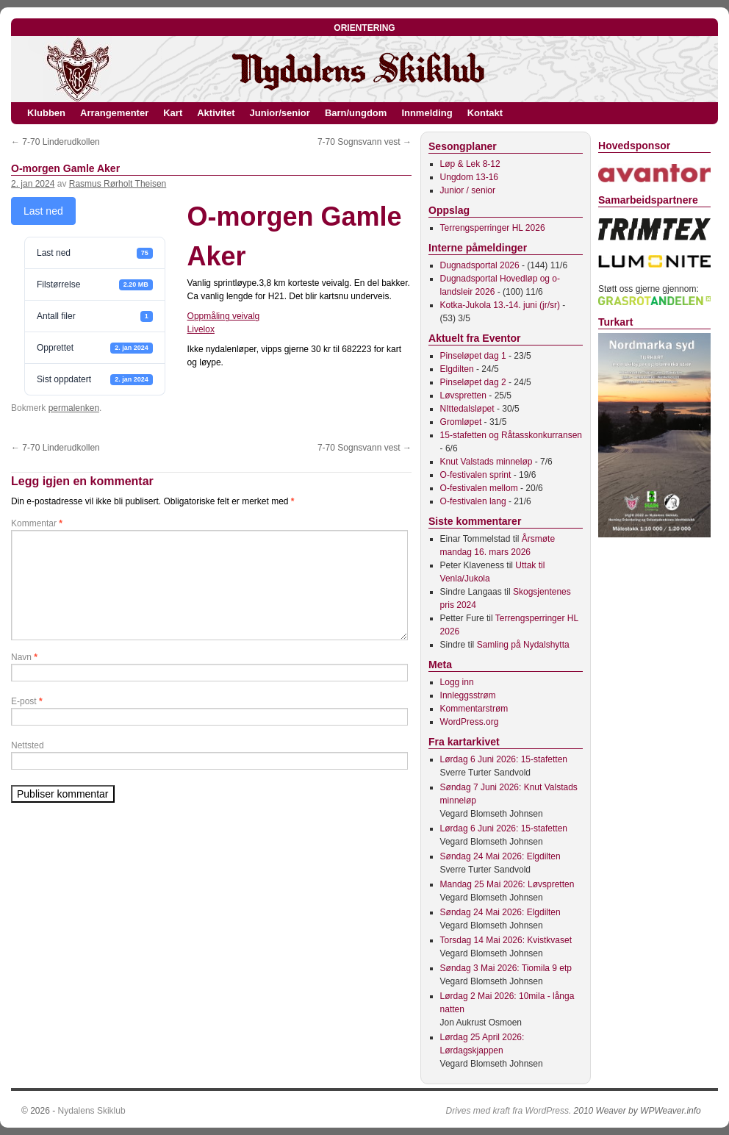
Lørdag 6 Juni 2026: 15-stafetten (503, 759)
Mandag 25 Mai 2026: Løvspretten (507, 884)
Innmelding (426, 112)
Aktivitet (215, 112)
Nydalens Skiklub (92, 1111)
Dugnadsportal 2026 (480, 265)
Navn (24, 657)
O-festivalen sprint (475, 475)
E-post (27, 701)
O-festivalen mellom (479, 488)
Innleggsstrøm (468, 695)
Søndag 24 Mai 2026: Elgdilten (500, 856)
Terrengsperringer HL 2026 (492, 228)
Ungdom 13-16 (469, 177)
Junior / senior (467, 190)
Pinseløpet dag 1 (473, 356)
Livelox (201, 329)
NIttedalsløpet (467, 409)
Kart (172, 112)
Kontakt (485, 112)
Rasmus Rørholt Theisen (118, 184)
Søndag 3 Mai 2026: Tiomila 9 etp (506, 968)
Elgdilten (457, 369)
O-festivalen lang (473, 501)
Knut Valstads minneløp (486, 461)
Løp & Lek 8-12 (470, 164)
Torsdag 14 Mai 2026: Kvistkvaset (506, 940)
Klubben (46, 112)
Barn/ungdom (356, 112)
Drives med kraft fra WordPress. (509, 1111)
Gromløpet (461, 422)
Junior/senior (280, 112)
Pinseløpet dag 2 (473, 382)
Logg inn (457, 682)
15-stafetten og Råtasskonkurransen (511, 435)
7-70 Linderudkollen (55, 142)
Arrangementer (114, 112)
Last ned (43, 211)
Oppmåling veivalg (223, 316)
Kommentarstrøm (474, 708)
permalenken (74, 408)
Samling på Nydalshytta (523, 645)
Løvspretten (463, 395)
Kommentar (36, 523)
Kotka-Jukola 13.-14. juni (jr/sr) (500, 305)
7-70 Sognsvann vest (364, 142)
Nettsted (27, 745)
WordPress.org (469, 722)
